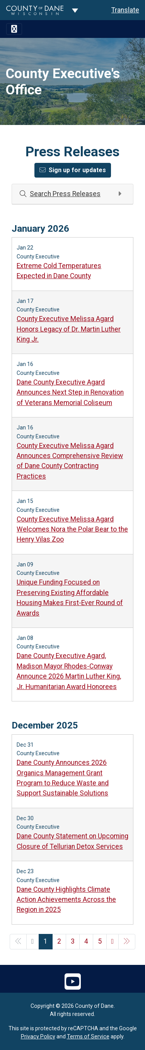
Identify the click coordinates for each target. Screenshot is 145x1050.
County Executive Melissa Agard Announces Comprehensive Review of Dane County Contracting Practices (70, 461)
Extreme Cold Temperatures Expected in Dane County (59, 271)
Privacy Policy (38, 1036)
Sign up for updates (72, 170)
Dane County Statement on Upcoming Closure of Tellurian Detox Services (72, 841)
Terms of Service (88, 1036)
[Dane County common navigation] (75, 10)
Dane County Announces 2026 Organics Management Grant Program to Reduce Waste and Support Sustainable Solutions (63, 778)
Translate (125, 10)
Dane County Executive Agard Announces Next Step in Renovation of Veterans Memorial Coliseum (70, 392)
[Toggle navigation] (14, 29)
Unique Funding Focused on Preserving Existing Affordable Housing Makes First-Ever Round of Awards (70, 597)
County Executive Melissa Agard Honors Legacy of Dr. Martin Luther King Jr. (69, 329)
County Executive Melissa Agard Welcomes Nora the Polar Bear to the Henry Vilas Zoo (72, 529)
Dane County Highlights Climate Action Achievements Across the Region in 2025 (66, 900)
